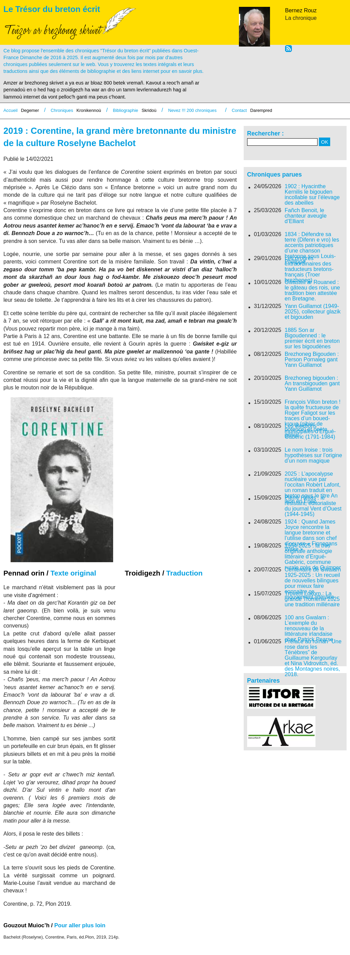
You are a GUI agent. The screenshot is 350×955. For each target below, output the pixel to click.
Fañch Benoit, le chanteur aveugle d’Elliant (306, 216)
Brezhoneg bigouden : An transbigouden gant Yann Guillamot (312, 383)
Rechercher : (265, 133)
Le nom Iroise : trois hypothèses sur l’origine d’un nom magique (313, 455)
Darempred (261, 110)
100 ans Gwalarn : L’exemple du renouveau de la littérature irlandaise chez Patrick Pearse (309, 628)
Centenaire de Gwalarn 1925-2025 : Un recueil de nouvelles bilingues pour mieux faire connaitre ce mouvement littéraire (313, 583)
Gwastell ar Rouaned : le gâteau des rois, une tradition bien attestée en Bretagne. (312, 290)
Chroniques (62, 110)
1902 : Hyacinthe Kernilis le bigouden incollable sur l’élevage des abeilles (312, 195)
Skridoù (149, 110)
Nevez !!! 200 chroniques (192, 110)
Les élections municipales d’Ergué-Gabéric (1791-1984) (310, 431)
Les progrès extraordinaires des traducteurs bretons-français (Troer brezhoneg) (309, 269)
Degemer (30, 110)
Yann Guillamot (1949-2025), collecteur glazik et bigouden (313, 312)
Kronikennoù (89, 110)
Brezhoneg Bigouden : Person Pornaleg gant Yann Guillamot (312, 359)
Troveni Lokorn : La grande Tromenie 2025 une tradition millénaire (312, 599)
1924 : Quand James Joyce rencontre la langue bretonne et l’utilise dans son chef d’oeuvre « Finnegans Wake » (311, 535)
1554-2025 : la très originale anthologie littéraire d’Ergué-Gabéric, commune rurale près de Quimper (313, 556)
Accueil (10, 110)
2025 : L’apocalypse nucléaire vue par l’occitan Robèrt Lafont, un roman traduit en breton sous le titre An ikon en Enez (313, 487)
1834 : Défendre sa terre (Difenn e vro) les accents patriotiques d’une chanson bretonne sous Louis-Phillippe (312, 248)
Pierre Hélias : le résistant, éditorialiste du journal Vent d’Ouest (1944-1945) (313, 506)
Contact (239, 110)
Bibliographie (125, 110)
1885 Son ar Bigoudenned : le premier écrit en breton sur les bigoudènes (312, 338)
